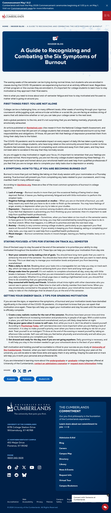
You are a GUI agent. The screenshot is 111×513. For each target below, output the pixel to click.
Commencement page (22, 8)
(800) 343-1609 (15, 457)
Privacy (40, 502)
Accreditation (13, 502)
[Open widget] (105, 507)
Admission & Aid (67, 437)
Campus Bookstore (68, 485)
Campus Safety (59, 500)
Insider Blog (18, 26)
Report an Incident (71, 500)
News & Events (66, 469)
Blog (61, 443)
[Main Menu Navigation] (106, 15)
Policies (49, 502)
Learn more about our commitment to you (78, 425)
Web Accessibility (27, 500)
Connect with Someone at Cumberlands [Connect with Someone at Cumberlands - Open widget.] (84, 498)
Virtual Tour (65, 480)
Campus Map (65, 453)
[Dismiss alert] (107, 6)
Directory (63, 459)
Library (62, 464)
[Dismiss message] (108, 495)
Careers (63, 448)
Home (5, 26)
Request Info (65, 475)
